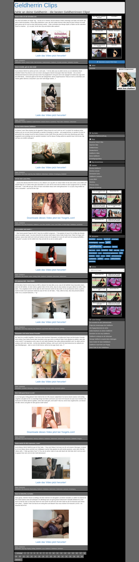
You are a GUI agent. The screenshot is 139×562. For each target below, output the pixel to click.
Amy (34, 174)
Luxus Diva (42, 224)
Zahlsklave (60, 548)
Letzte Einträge (95, 319)
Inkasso (23, 62)
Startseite (92, 68)
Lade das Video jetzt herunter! (51, 55)
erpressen (56, 328)
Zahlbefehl (70, 62)
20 (20, 556)
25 (39, 556)
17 (80, 553)
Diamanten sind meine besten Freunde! (27, 333)
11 (57, 553)
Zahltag (35, 276)
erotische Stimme (45, 121)
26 (43, 556)
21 (24, 556)
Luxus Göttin (58, 224)
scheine (91, 256)
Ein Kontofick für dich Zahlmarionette (100, 322)
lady (111, 250)
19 (16, 556)
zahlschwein (115, 258)
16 (77, 553)
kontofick (105, 250)
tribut (108, 256)
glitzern (63, 388)
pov (121, 253)
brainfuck (107, 239)
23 (31, 556)
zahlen (30, 276)
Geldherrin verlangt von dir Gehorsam (101, 336)
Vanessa (35, 438)
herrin (115, 247)
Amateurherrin (94, 150)
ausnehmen (53, 121)
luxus (99, 253)
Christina (23, 121)
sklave (103, 256)
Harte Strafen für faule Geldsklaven (100, 342)
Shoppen (79, 438)
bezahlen (48, 224)
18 (84, 553)
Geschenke (58, 388)
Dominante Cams (95, 173)
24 (35, 556)
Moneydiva (30, 388)
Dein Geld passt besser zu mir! (25, 393)
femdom (101, 242)
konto (98, 250)
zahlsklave (92, 261)
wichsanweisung (116, 256)
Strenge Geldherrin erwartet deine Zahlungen (103, 339)
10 (53, 553)
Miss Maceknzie (25, 489)
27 (47, 556)
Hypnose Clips (94, 145)
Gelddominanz (94, 147)
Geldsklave (66, 121)
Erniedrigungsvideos (96, 158)
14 (69, 553)
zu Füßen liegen (66, 224)
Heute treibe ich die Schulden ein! (26, 16)
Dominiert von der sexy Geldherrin (100, 333)
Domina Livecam (95, 171)
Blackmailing (33, 489)
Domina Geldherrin (95, 168)
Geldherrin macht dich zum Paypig (100, 344)
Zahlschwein (73, 121)
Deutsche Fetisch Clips (96, 142)
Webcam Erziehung (95, 187)
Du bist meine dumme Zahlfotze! (25, 126)
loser (122, 250)
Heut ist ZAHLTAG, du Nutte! (24, 494)
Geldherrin (53, 62)
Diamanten (42, 388)
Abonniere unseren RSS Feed (107, 62)
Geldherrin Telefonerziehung (98, 136)
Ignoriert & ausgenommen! (126, 59)
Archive (93, 267)
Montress (92, 182)
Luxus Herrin (45, 328)
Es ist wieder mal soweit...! (23, 229)
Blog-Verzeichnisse (96, 162)
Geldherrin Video (95, 153)
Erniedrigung (57, 174)
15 (73, 553)
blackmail (99, 239)
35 (78, 556)
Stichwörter (94, 236)
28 (51, 556)
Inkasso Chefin (29, 62)
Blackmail (51, 328)
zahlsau (107, 258)
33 (70, 556)
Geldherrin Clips (35, 5)
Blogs (92, 139)
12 (61, 553)
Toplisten (93, 165)
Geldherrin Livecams (96, 176)
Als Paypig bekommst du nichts (99, 328)
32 (66, 556)
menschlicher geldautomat (110, 253)
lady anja (116, 250)
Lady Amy (30, 174)
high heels (92, 250)
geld (108, 242)
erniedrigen (115, 239)
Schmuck (48, 388)
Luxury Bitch (93, 179)
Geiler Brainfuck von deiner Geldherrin (101, 331)
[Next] (18, 559)
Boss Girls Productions (27, 224)
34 (74, 556)
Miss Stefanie (24, 276)
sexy (97, 256)
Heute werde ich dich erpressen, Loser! (27, 443)
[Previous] (19, 553)
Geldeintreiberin (46, 62)
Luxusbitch (24, 388)
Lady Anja (23, 548)
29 (55, 556)
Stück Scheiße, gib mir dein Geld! (25, 67)
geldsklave (107, 247)
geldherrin (95, 246)
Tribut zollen (60, 121)
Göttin (38, 276)
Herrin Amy (24, 174)
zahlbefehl (92, 258)
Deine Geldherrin (95, 156)
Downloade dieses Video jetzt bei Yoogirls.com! (51, 218)
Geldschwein (63, 276)
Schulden (76, 62)
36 (82, 556)
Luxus (52, 224)
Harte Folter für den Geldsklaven (99, 347)
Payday (29, 548)
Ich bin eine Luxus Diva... (23, 179)
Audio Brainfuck (36, 121)
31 (62, 556)
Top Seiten (94, 133)
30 (58, 556)
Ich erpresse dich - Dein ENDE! (25, 281)
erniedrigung (93, 242)
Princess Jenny (94, 185)
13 (65, 553)
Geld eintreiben (38, 62)
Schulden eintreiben (62, 62)
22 (27, 556)
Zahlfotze (51, 174)
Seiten (92, 65)
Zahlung (62, 328)
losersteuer (93, 253)
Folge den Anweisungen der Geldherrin (101, 325)
